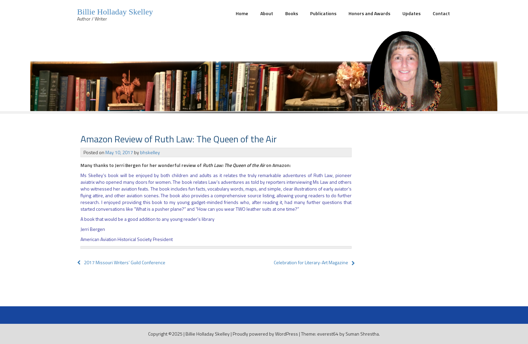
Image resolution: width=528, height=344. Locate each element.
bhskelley (150, 152)
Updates (411, 13)
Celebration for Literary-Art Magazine (311, 262)
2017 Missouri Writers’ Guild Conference (121, 262)
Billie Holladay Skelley (115, 11)
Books (291, 13)
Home (242, 13)
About (266, 13)
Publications (323, 13)
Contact (441, 13)
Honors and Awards (369, 13)
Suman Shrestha (362, 333)
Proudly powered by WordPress (265, 333)
